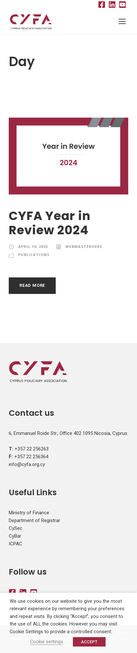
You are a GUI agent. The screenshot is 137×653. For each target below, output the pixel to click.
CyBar (15, 536)
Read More (32, 285)
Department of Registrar (34, 520)
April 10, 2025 (33, 246)
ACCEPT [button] (89, 641)
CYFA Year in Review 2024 (50, 223)
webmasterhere (83, 246)
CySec (15, 528)
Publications (34, 254)
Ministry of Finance (29, 513)
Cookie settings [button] (46, 642)
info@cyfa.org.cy (27, 464)
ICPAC (15, 544)
